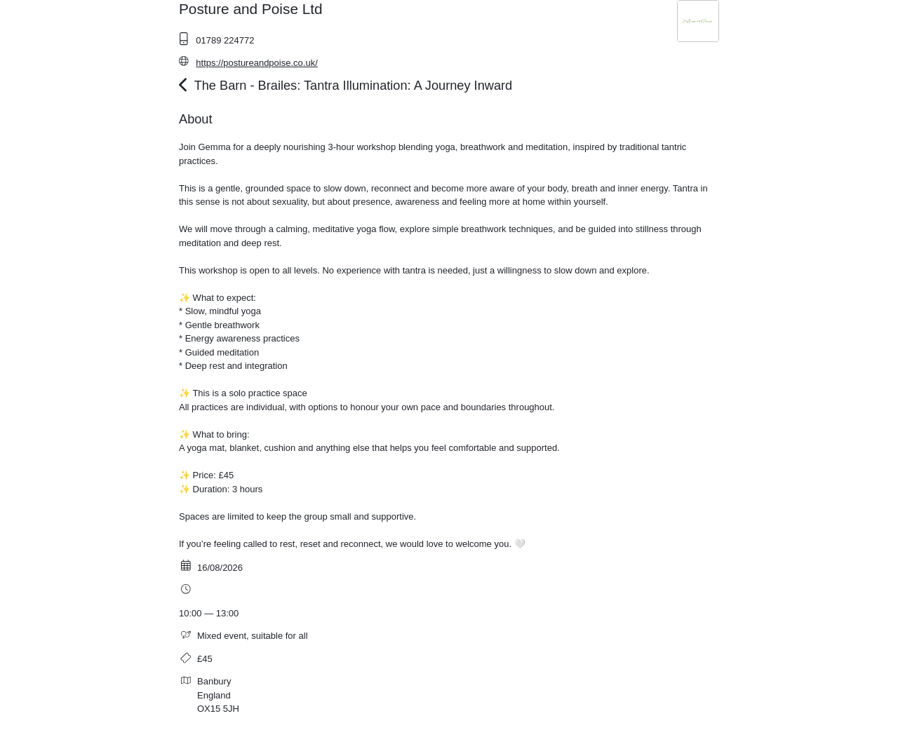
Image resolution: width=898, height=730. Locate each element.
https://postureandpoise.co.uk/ (256, 63)
